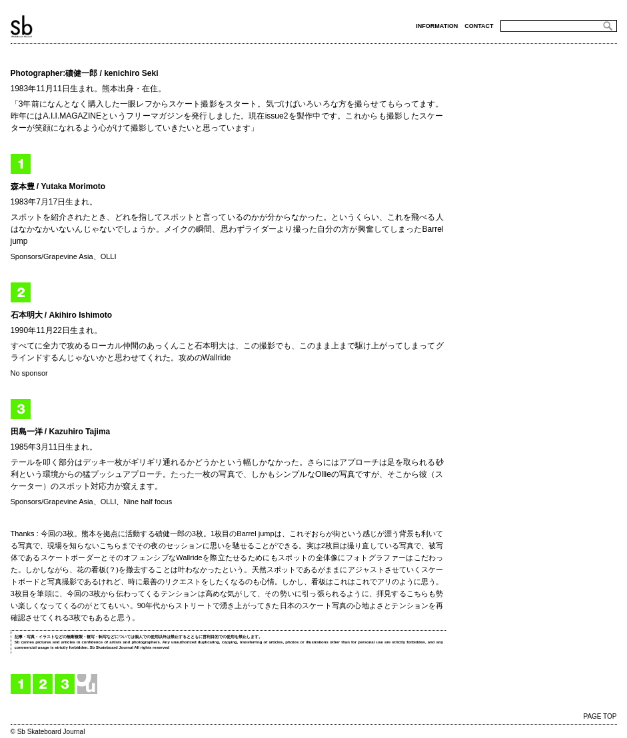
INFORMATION (437, 26)
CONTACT (478, 26)
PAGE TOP (599, 716)
